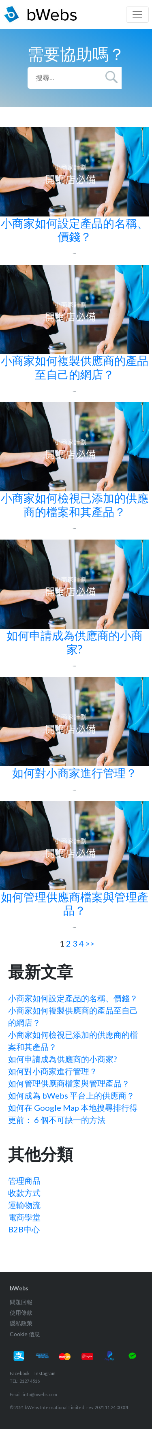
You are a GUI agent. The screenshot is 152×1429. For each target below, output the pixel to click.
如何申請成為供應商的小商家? (62, 1059)
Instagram (45, 1373)
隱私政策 (21, 1323)
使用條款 (21, 1312)
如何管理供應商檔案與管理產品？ (69, 1083)
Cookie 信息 (25, 1333)
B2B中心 (24, 1229)
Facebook (20, 1373)
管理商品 (24, 1180)
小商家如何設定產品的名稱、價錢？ (73, 998)
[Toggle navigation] (137, 14)
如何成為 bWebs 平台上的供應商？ (71, 1095)
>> (90, 943)
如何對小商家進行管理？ (52, 1071)
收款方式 (24, 1193)
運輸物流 (24, 1205)
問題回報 (21, 1301)
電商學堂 (24, 1217)
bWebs (19, 1288)
